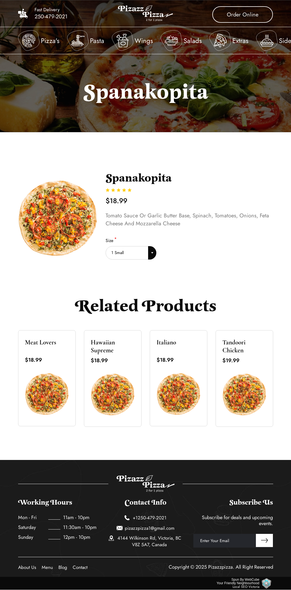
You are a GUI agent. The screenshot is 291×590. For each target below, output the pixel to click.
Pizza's (50, 40)
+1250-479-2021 (146, 517)
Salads (192, 40)
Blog (62, 567)
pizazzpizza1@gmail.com (146, 528)
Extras (240, 40)
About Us (27, 567)
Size (109, 240)
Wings (144, 40)
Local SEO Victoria (246, 587)
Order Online (242, 15)
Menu (47, 567)
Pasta (97, 40)
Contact (80, 567)
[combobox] (131, 251)
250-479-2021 (51, 17)
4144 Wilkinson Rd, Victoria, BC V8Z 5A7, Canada (145, 541)
